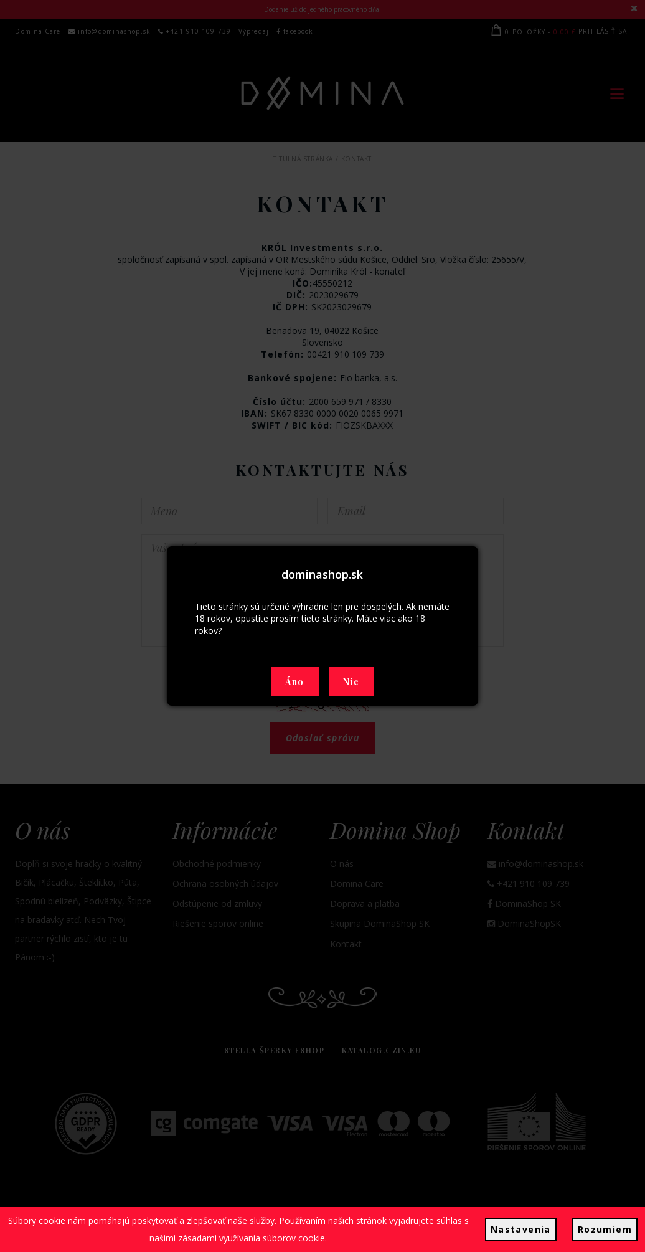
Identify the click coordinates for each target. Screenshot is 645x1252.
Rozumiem (605, 1229)
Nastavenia (521, 1229)
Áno (294, 682)
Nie (351, 682)
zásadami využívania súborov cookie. (252, 1238)
